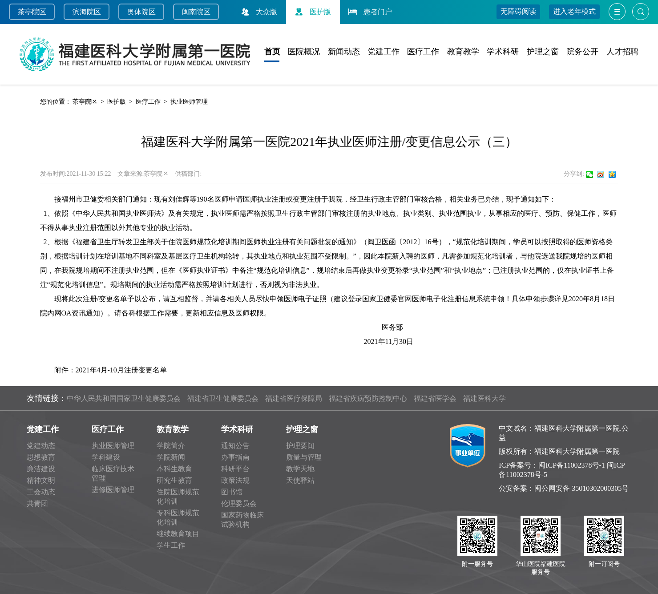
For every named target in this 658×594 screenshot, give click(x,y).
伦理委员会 (239, 503)
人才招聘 (622, 51)
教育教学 (463, 51)
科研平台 (235, 469)
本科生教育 (174, 469)
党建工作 (383, 51)
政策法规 (235, 480)
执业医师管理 (189, 101)
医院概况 (304, 51)
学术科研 (503, 51)
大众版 (258, 12)
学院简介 (171, 445)
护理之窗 (543, 51)
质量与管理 (304, 457)
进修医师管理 (113, 489)
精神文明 (41, 480)
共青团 (37, 503)
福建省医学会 (435, 398)
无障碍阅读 (518, 11)
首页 (272, 51)
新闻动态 (344, 51)
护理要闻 (300, 445)
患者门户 (369, 12)
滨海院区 (87, 12)
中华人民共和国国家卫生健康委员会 (124, 398)
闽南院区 (196, 12)
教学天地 (300, 469)
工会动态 (41, 492)
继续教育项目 (178, 533)
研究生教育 (174, 480)
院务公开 (582, 51)
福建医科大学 (484, 398)
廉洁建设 (41, 469)
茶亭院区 (32, 12)
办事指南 (235, 457)
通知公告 (235, 445)
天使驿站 (300, 480)
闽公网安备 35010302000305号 (581, 488)
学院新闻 (171, 457)
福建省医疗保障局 (293, 398)
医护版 (312, 12)
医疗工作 (423, 51)
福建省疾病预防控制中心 (368, 398)
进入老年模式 (574, 11)
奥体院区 (141, 12)
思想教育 (41, 457)
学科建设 (106, 457)
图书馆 (231, 492)
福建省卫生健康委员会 (222, 398)
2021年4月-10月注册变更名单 (121, 370)
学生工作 (171, 545)
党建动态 (41, 445)
